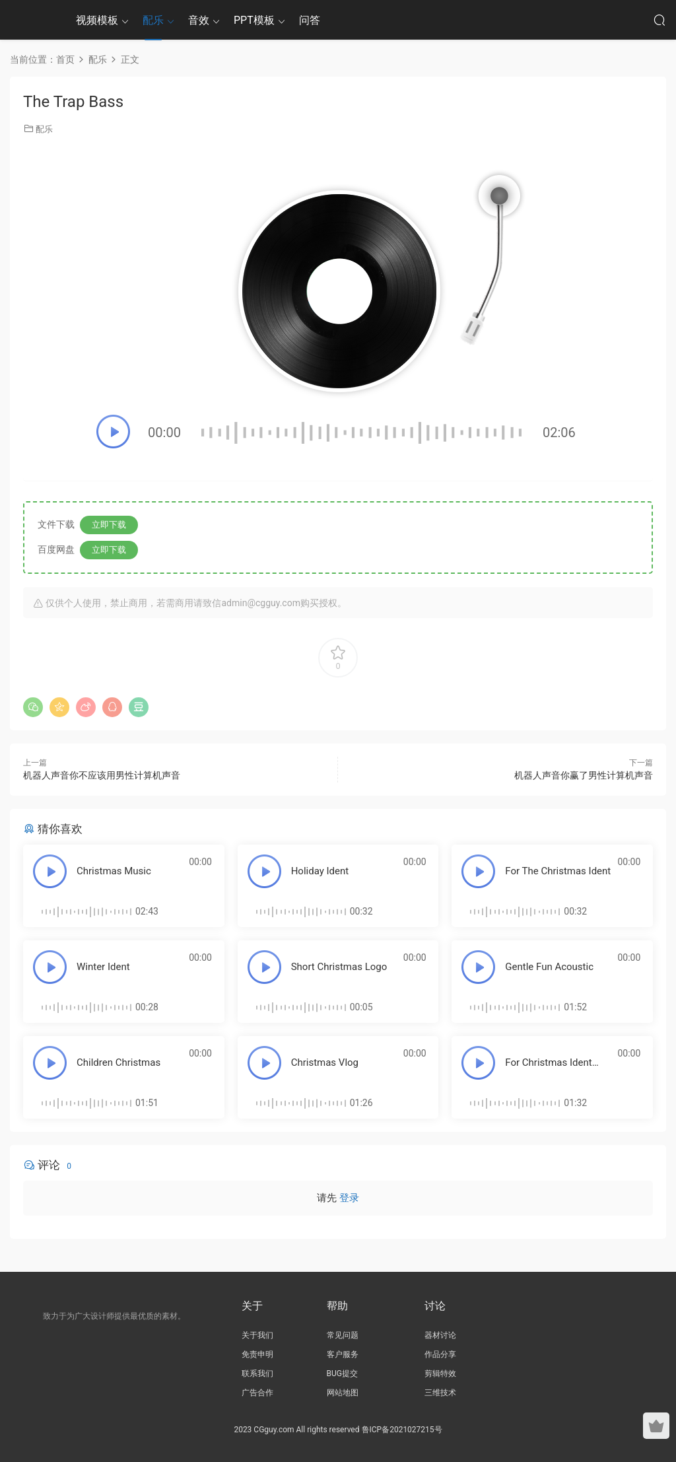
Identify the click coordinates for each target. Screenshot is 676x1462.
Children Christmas (118, 1062)
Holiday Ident (320, 871)
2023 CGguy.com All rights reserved (296, 1429)
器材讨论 (440, 1335)
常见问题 (342, 1335)
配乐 (153, 20)
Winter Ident (103, 967)
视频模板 (97, 20)
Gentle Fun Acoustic (549, 967)
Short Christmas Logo (339, 967)
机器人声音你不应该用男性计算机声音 (101, 775)
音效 (198, 20)
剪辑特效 (440, 1373)
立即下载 (109, 525)
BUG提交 (342, 1373)
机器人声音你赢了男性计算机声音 (583, 775)
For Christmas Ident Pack (548, 1068)
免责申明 (257, 1354)
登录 (349, 1198)
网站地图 (342, 1392)
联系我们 (257, 1373)
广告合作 (257, 1392)
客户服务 (342, 1354)
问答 (309, 20)
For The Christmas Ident (558, 871)
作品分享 (440, 1354)
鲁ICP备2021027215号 (402, 1429)
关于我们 (257, 1335)
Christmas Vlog (324, 1062)
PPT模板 (254, 20)
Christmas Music (114, 871)
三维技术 (440, 1392)
